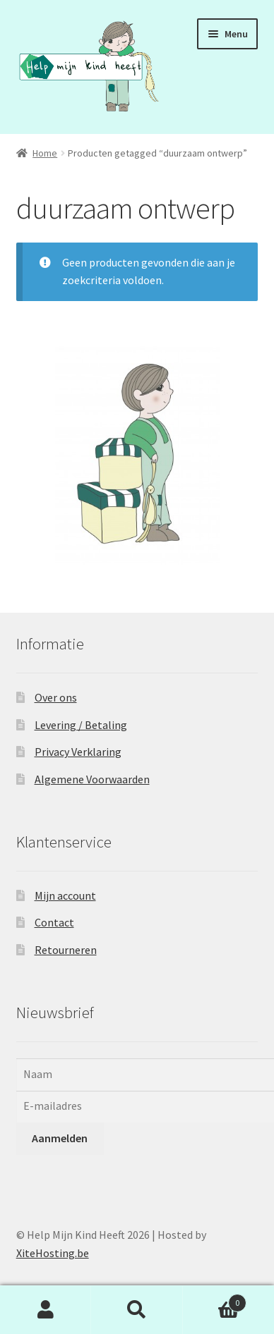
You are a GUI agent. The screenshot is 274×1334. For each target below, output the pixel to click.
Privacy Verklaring (78, 752)
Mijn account (65, 895)
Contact (54, 922)
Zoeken (136, 1310)
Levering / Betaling (81, 725)
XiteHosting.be (52, 1253)
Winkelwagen (215, 1299)
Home (44, 153)
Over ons (56, 697)
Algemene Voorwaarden (92, 779)
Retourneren (66, 950)
